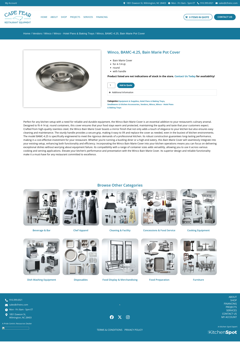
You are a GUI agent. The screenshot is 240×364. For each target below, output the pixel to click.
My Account (11, 3)
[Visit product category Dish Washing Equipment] (41, 261)
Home (44, 17)
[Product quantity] (111, 85)
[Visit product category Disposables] (81, 261)
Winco (47, 33)
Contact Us (229, 313)
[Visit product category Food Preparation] (159, 261)
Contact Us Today (185, 76)
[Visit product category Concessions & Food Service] (159, 211)
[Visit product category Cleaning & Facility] (120, 211)
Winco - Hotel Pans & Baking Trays (74, 33)
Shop (64, 17)
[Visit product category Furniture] (198, 261)
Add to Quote (126, 85)
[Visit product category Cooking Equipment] (198, 211)
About (54, 17)
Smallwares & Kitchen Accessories (123, 104)
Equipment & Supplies (128, 101)
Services (88, 17)
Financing (102, 17)
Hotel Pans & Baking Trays (152, 101)
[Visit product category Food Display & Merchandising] (120, 261)
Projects (75, 17)
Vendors (37, 33)
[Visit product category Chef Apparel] (81, 211)
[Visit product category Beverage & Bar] (41, 211)
